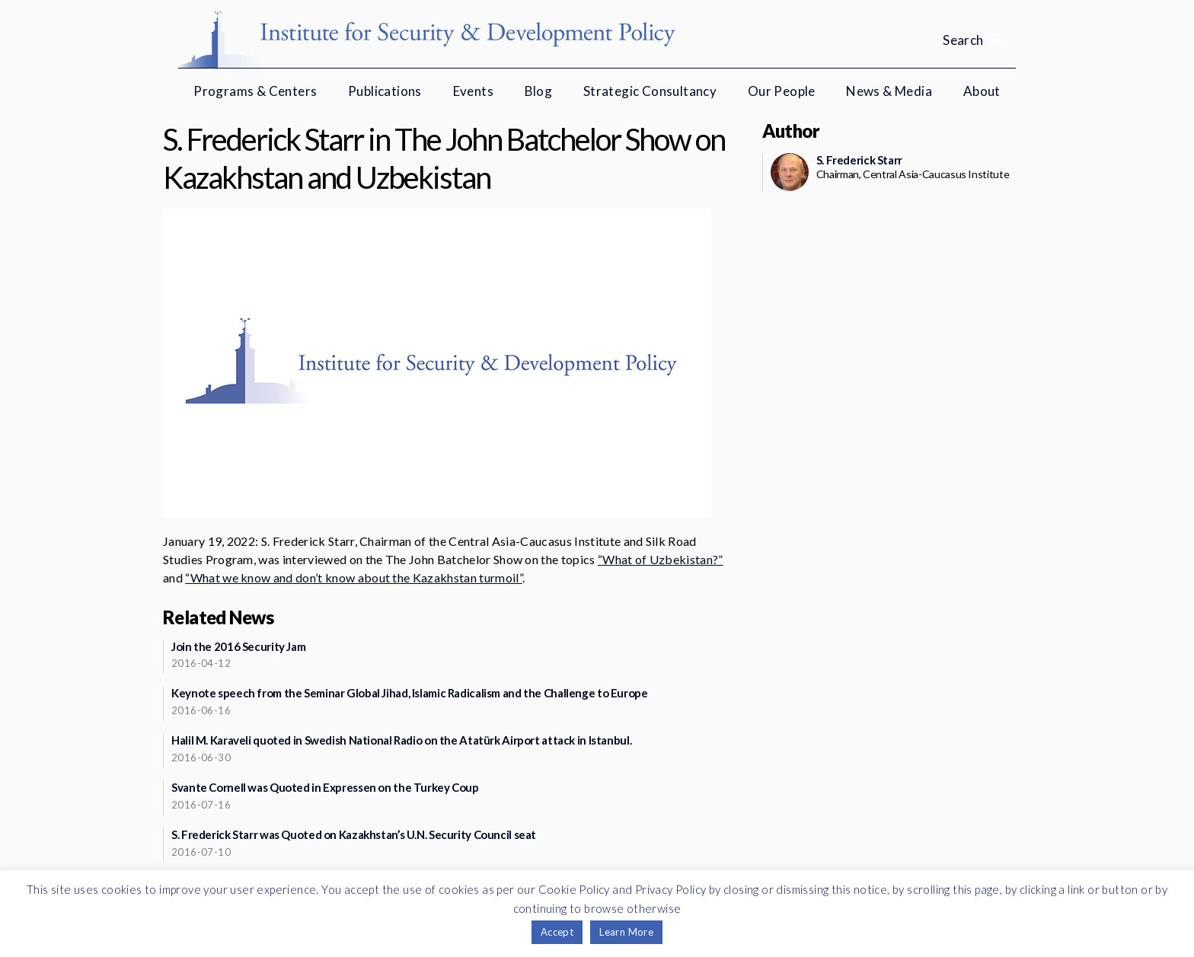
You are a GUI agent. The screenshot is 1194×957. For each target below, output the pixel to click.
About (982, 91)
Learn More (626, 932)
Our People (782, 91)
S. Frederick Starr (859, 160)
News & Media (889, 91)
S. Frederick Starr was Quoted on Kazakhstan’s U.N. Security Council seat (353, 834)
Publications (385, 91)
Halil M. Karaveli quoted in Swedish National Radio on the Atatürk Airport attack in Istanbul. (401, 740)
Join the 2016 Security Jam (238, 646)
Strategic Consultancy (650, 91)
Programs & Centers (255, 91)
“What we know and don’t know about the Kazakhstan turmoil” (353, 577)
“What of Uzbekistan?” (660, 559)
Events (473, 91)
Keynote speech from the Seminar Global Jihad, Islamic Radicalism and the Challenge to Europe (409, 693)
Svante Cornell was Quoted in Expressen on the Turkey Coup (325, 787)
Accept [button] (557, 932)
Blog (539, 91)
